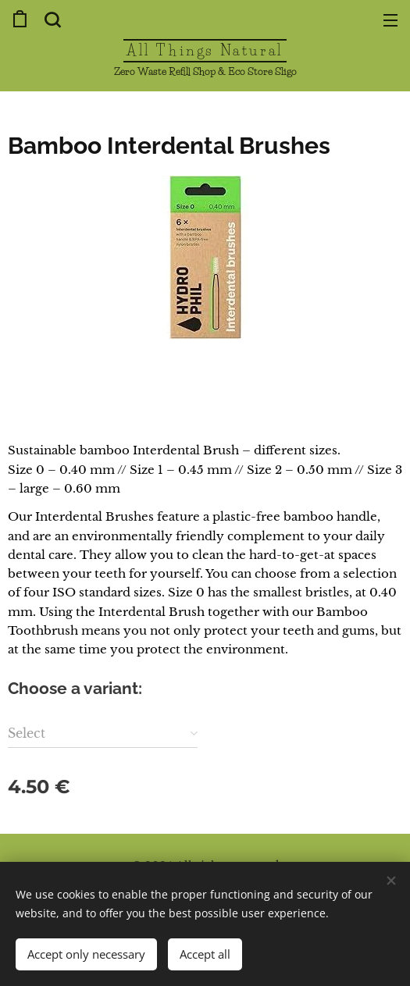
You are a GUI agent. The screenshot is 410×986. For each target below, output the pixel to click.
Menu (390, 20)
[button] (50, 19)
